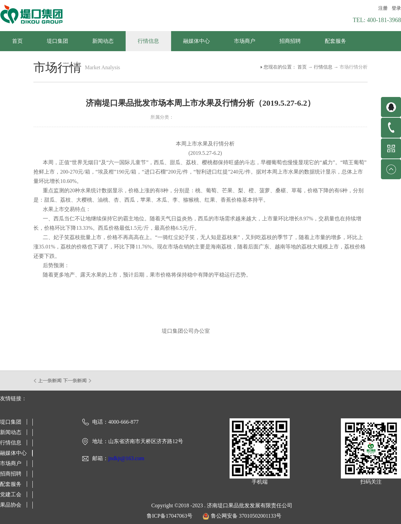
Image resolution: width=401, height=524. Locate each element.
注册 (383, 8)
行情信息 (323, 67)
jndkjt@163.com (126, 458)
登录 (396, 8)
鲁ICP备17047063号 (169, 516)
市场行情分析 (354, 67)
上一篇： (47, 381)
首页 (17, 41)
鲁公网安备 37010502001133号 (246, 516)
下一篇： (77, 381)
